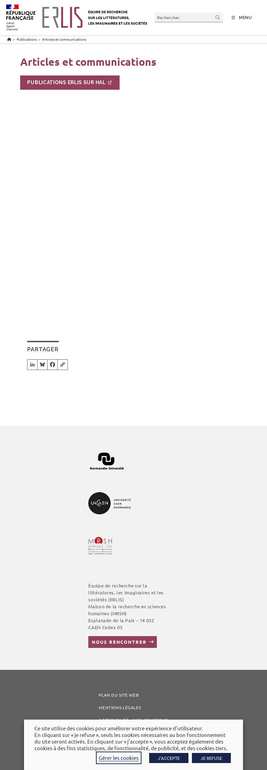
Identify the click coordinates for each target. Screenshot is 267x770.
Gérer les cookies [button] (119, 757)
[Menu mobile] (242, 17)
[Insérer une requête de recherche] (189, 17)
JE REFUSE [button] (211, 758)
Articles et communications (64, 39)
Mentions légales (120, 707)
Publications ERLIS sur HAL (66, 82)
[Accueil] (9, 39)
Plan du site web (119, 695)
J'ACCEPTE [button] (169, 758)
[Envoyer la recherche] (218, 17)
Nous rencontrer (119, 642)
